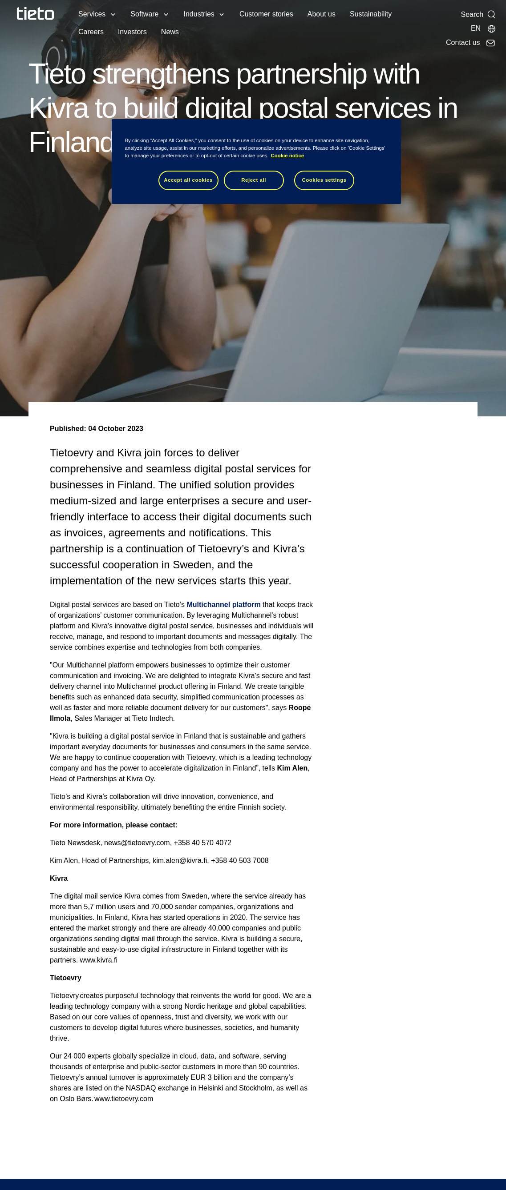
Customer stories (266, 14)
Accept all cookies (188, 180)
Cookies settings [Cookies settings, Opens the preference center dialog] (324, 180)
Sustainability (371, 14)
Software (144, 14)
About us (322, 14)
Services (91, 14)
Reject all (253, 180)
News (170, 32)
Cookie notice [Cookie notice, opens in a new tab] (287, 155)
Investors (132, 32)
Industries (199, 14)
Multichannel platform (223, 604)
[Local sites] (483, 28)
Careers (91, 32)
